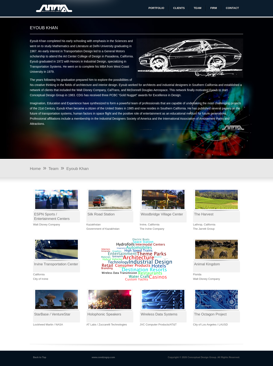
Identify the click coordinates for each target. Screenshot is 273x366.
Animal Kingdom (207, 264)
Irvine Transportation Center (56, 264)
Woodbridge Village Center (162, 214)
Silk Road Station (101, 214)
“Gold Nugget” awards (133, 95)
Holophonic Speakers (104, 314)
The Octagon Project (210, 314)
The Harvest (203, 214)
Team (54, 168)
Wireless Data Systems (159, 314)
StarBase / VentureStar (52, 314)
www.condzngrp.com (103, 357)
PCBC (113, 95)
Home (35, 168)
